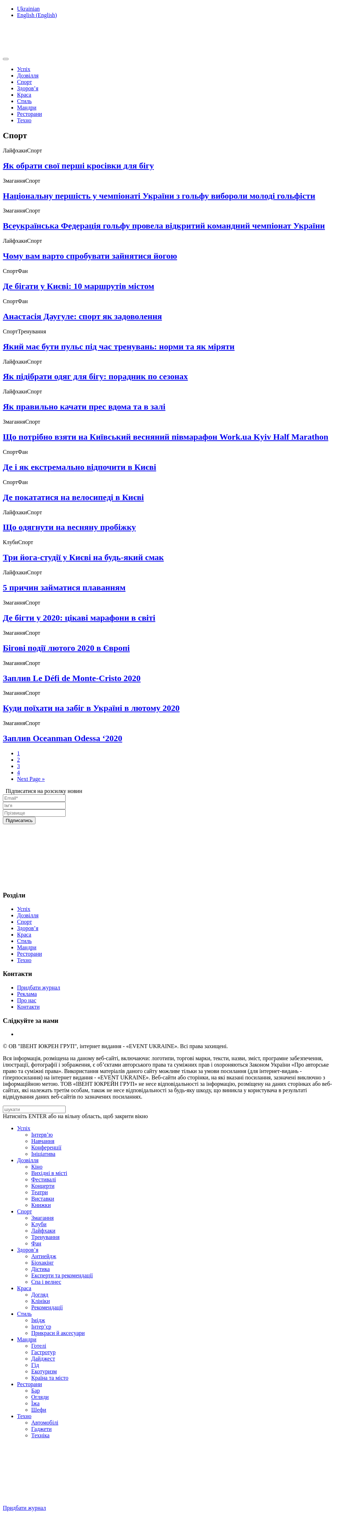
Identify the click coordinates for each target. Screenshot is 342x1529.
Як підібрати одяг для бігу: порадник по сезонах (95, 376)
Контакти (28, 1007)
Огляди (40, 1397)
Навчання (42, 1141)
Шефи (38, 1410)
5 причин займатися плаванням (64, 587)
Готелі (38, 1346)
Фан (36, 1243)
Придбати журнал (38, 988)
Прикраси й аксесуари (58, 1333)
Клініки (40, 1301)
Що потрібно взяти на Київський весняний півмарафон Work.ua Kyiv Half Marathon (165, 436)
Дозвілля (28, 76)
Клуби (38, 1224)
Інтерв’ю (42, 1135)
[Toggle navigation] (6, 59)
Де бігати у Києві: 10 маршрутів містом (78, 286)
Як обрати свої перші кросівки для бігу (78, 165)
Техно (24, 120)
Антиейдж (43, 1256)
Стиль (24, 101)
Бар (35, 1391)
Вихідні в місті (49, 1173)
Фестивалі (43, 1179)
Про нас (26, 1000)
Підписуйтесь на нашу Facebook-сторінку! (55, 1520)
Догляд (39, 1295)
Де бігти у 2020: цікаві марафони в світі (79, 617)
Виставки (42, 1199)
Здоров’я (27, 88)
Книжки (41, 1205)
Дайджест (43, 1359)
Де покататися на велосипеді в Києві (73, 497)
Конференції (46, 1147)
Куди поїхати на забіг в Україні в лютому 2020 (91, 708)
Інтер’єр (41, 1327)
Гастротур (43, 1352)
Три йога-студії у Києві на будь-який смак (83, 557)
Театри (39, 1192)
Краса (24, 95)
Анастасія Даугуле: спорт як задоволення (82, 316)
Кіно (37, 1167)
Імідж (38, 1320)
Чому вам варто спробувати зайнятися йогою (90, 256)
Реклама (27, 994)
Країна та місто (49, 1378)
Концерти (42, 1186)
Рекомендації (47, 1307)
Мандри (27, 107)
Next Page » (31, 779)
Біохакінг (42, 1263)
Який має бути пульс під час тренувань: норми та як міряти (119, 346)
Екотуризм (44, 1371)
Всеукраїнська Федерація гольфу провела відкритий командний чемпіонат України (164, 225)
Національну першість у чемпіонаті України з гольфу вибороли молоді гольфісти (159, 195)
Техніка (40, 1435)
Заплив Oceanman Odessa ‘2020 (62, 738)
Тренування (45, 1237)
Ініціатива (43, 1154)
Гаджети (41, 1429)
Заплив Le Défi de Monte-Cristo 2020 (71, 678)
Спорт (24, 82)
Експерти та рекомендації (62, 1275)
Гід (35, 1365)
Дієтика (40, 1269)
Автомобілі (44, 1423)
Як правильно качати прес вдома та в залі (84, 406)
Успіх (24, 69)
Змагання (42, 1218)
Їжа (35, 1403)
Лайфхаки (43, 1231)
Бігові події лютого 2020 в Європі (66, 648)
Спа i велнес (46, 1282)
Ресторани (29, 114)
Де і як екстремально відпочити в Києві (79, 467)
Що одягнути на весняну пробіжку (69, 527)
